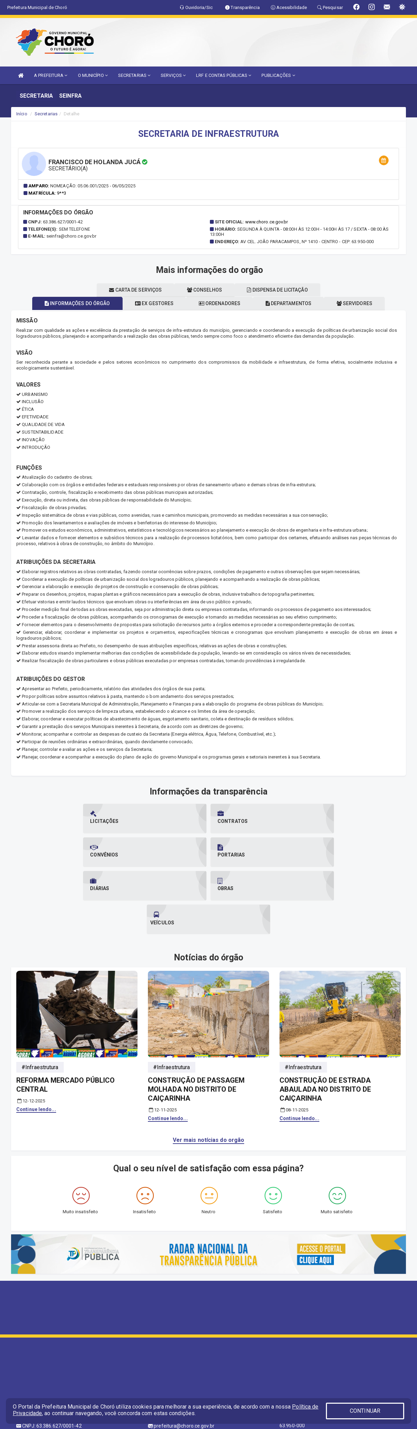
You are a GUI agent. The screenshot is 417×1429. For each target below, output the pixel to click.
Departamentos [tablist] (292, 303)
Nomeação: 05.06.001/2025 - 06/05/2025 (92, 185)
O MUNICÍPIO (93, 75)
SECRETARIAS (134, 75)
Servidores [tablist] (362, 303)
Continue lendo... (36, 1042)
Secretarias (46, 113)
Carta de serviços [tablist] (131, 290)
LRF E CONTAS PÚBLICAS (223, 75)
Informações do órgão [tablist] (69, 303)
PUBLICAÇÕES (278, 75)
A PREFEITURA (50, 75)
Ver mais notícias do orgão (209, 1072)
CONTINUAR (365, 1411)
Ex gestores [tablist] (150, 303)
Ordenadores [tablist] (219, 303)
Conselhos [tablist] (204, 290)
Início (21, 113)
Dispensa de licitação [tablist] (281, 290)
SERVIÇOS (173, 75)
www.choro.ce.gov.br (266, 221)
